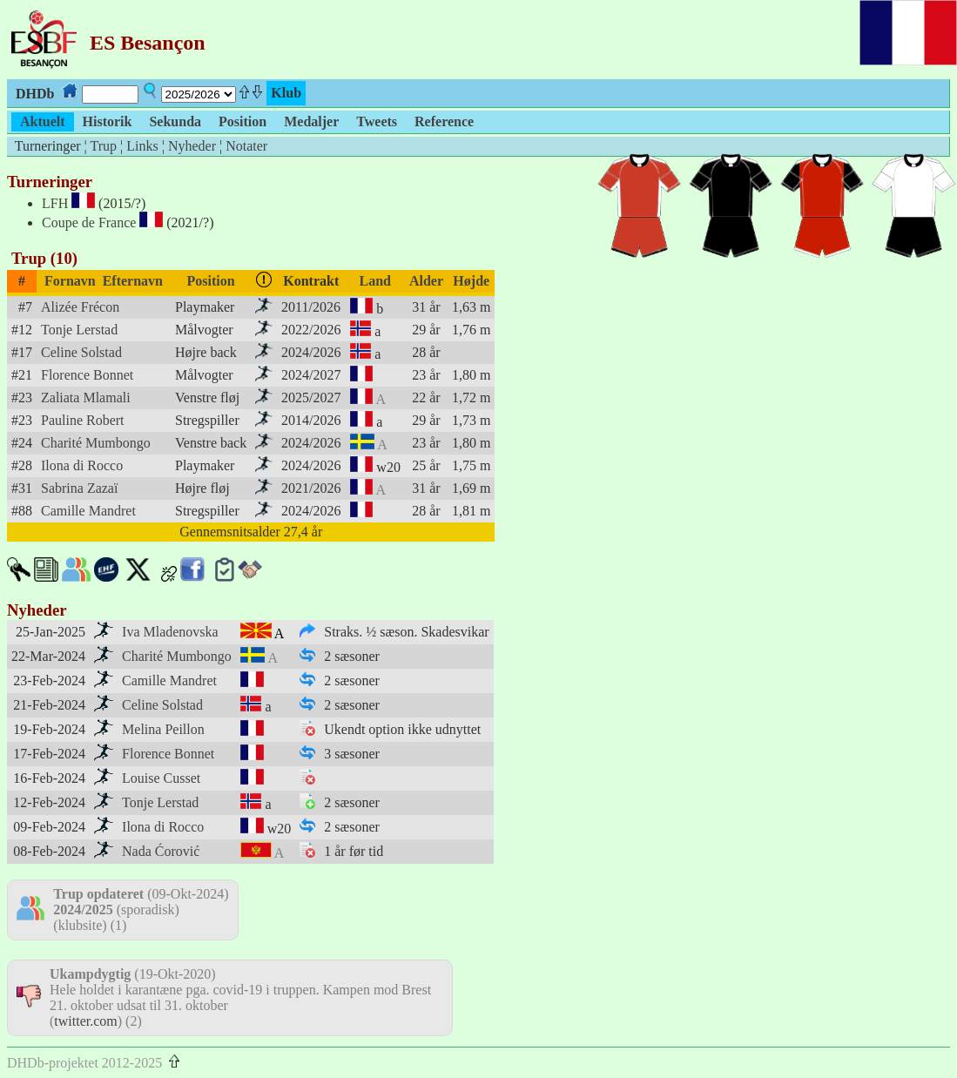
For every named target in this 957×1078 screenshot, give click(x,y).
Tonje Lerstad (79, 329)
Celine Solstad (81, 352)
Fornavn (70, 280)
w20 (388, 467)
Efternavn (133, 280)
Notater (246, 145)
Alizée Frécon (80, 307)
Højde (471, 280)
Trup (103, 145)
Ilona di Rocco (82, 465)
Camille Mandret (88, 510)
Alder (426, 280)
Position (211, 280)
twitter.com (85, 1021)
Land (374, 280)
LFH (55, 203)
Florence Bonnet (87, 374)
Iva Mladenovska (170, 631)
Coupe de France (89, 222)
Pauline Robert (83, 420)
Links (142, 145)
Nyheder (192, 145)
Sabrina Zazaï (79, 488)
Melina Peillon (163, 729)
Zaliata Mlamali (86, 397)
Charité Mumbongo (96, 442)
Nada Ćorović (160, 851)
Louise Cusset (161, 778)
